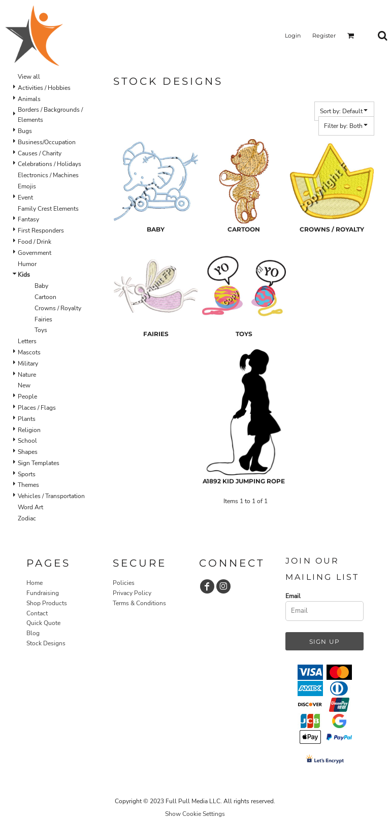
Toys (41, 330)
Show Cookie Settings (195, 814)
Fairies (43, 319)
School (27, 441)
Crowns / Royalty (58, 308)
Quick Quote (43, 623)
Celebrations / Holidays (49, 164)
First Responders (41, 230)
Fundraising (42, 593)
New (24, 385)
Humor (27, 264)
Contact (37, 613)
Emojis (27, 186)
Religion (29, 430)
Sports (27, 474)
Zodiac (27, 518)
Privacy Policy (132, 593)
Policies (124, 583)
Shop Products (46, 603)
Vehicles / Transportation (51, 496)
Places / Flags (37, 408)
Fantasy (28, 219)
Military (28, 363)
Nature (27, 375)
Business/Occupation (47, 142)
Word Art (30, 507)
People (27, 396)
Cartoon (45, 297)
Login (293, 35)
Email (293, 596)
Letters (27, 341)
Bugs (25, 131)
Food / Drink (34, 242)
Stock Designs (46, 643)
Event (25, 197)
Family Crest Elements (48, 209)
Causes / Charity (39, 153)
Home (34, 583)
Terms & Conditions (139, 603)
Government (34, 253)
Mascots (29, 352)
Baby (41, 286)
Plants (27, 419)
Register (324, 35)
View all (29, 77)
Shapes (28, 452)
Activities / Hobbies (44, 88)
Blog (33, 633)
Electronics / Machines (48, 175)
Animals (29, 99)
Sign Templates (38, 463)
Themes (28, 485)
